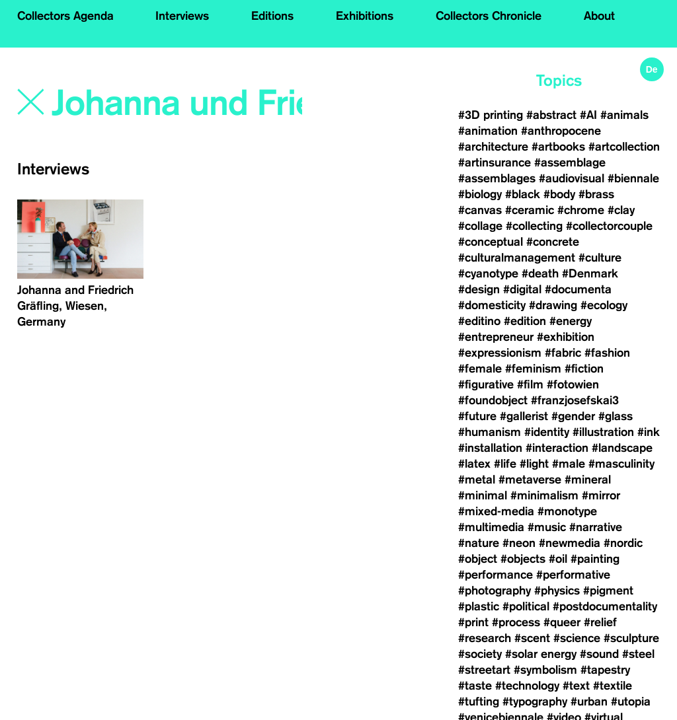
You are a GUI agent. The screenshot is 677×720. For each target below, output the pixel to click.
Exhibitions (364, 16)
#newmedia (569, 543)
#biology (480, 194)
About (599, 16)
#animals (624, 115)
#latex (474, 464)
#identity (546, 432)
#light (534, 464)
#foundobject (493, 400)
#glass (615, 416)
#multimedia (491, 527)
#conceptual (490, 242)
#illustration (603, 432)
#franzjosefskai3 (575, 400)
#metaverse (529, 480)
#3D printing (490, 115)
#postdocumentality (605, 606)
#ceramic (529, 210)
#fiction (584, 369)
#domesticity (492, 305)
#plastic (478, 606)
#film (530, 384)
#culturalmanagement (516, 258)
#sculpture (631, 638)
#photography (494, 590)
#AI (588, 115)
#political (525, 606)
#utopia (631, 701)
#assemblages (497, 178)
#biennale (633, 178)
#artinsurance (494, 162)
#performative (573, 575)
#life (505, 464)
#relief (600, 622)
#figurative (486, 384)
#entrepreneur (496, 337)
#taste (475, 686)
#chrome (580, 210)
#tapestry (605, 670)
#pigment (608, 590)
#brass (596, 194)
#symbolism (545, 670)
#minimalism (544, 495)
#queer (561, 622)
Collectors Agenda (65, 16)
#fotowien (573, 384)
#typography (534, 701)
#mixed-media (496, 511)
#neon (519, 543)
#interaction (557, 448)
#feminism (533, 369)
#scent (532, 638)
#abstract (551, 115)
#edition (525, 321)
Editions (272, 16)
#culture (599, 258)
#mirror (601, 495)
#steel (638, 654)
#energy (570, 321)
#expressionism (499, 353)
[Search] (178, 103)
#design (479, 289)
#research (484, 638)
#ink (648, 432)
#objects (522, 559)
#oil (558, 559)
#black (522, 194)
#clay (621, 210)
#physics (557, 590)
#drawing (553, 305)
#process (516, 622)
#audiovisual (571, 178)
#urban (589, 701)
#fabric (563, 353)
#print (473, 622)
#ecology (603, 305)
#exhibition (565, 337)
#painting (595, 559)
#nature (478, 543)
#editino (479, 321)
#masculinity (621, 464)
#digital (522, 289)
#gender (573, 416)
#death (540, 273)
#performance (495, 575)
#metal (476, 480)
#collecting (534, 226)
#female (480, 369)
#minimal (482, 495)
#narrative (595, 527)
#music (547, 527)
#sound (599, 654)
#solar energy (541, 654)
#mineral (588, 480)
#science (576, 638)
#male (568, 464)
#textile (612, 686)
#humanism (489, 432)
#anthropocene (561, 131)
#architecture (493, 147)
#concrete (552, 242)
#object (477, 559)
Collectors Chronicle (488, 16)
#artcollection (624, 147)
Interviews (182, 16)
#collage (480, 226)
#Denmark (590, 273)
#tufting (478, 701)
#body (559, 194)
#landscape (622, 448)
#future (477, 416)
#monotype (567, 511)
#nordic (623, 543)
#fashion (607, 353)
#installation (490, 448)
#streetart (484, 670)
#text (576, 686)
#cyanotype (488, 273)
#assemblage (570, 162)
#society (480, 654)
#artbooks (558, 147)
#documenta (578, 289)
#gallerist (524, 416)
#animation (488, 131)
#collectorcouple (609, 226)
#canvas (480, 210)
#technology (527, 686)
